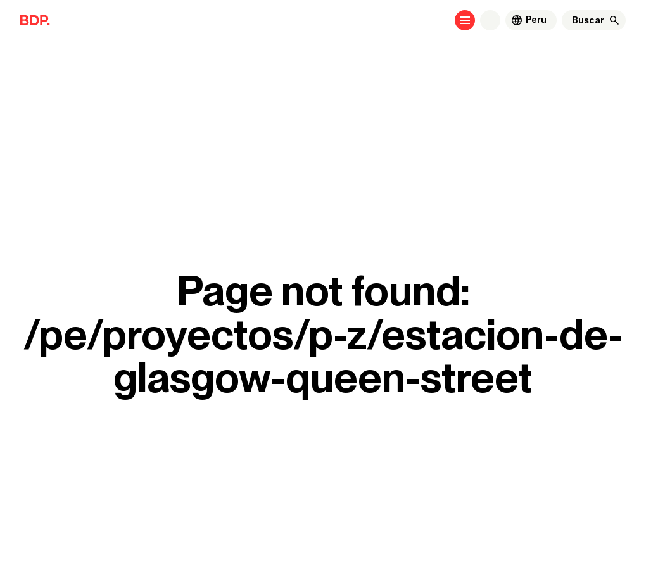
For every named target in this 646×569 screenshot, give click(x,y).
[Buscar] (588, 20)
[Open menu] (465, 20)
